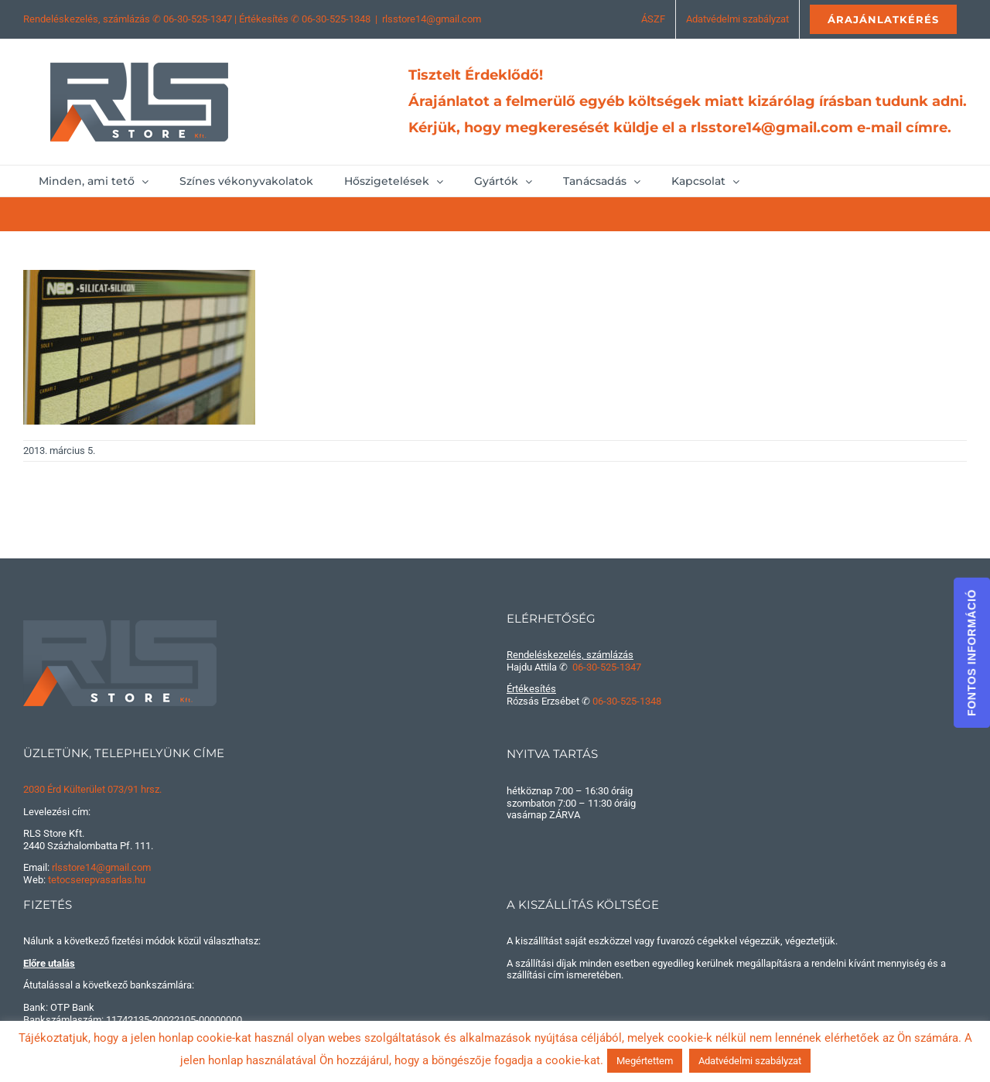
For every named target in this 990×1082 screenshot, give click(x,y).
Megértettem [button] (644, 1061)
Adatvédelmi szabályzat (749, 1061)
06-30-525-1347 (197, 19)
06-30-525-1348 (336, 19)
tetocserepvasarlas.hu (96, 880)
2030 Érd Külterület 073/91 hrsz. (92, 789)
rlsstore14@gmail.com (431, 19)
